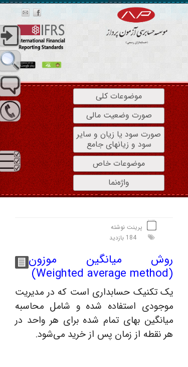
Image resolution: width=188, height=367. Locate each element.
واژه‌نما (118, 182)
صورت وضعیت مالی (119, 115)
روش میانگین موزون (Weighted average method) (101, 267)
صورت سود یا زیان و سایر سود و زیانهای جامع (119, 139)
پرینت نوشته (126, 227)
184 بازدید (122, 237)
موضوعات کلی (119, 96)
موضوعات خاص (119, 163)
